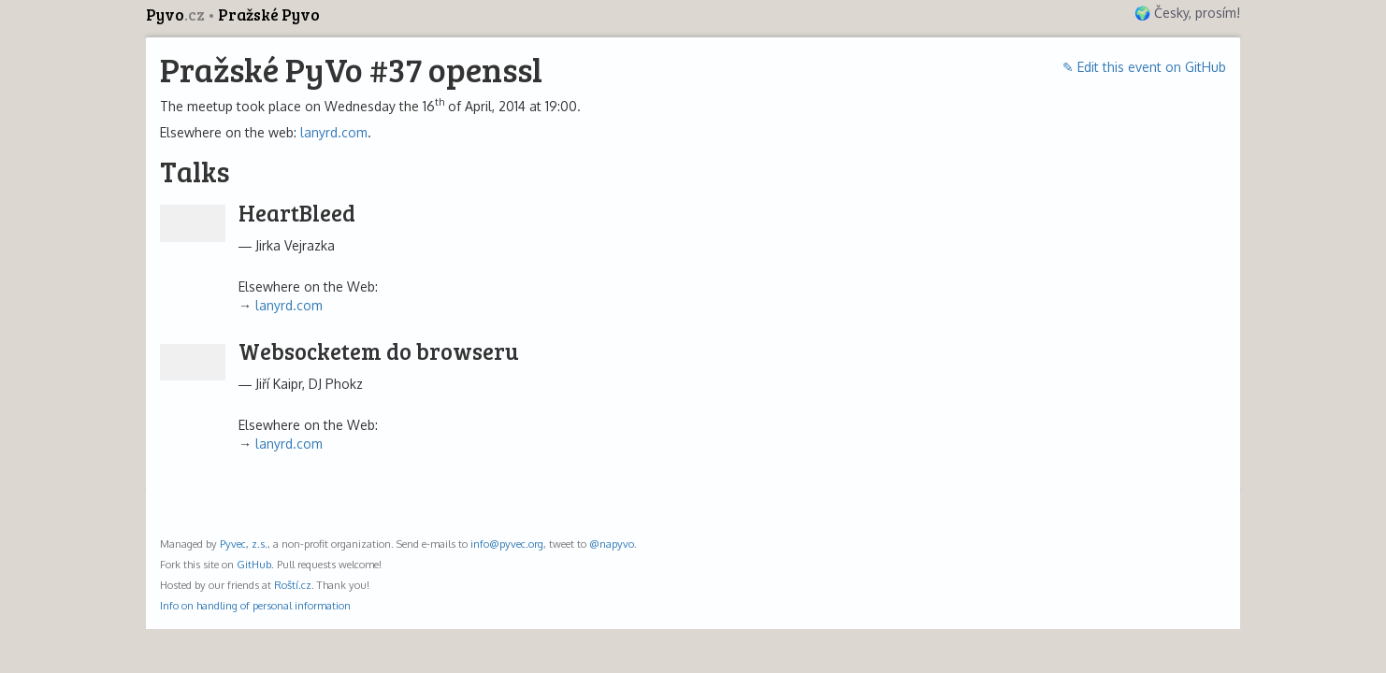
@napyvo (611, 544)
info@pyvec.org (506, 544)
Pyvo (177, 14)
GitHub (254, 564)
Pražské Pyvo (269, 14)
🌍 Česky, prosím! (1187, 13)
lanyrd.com (334, 132)
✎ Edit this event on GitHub (1144, 67)
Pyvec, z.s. (243, 544)
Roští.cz (292, 585)
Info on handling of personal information (255, 605)
